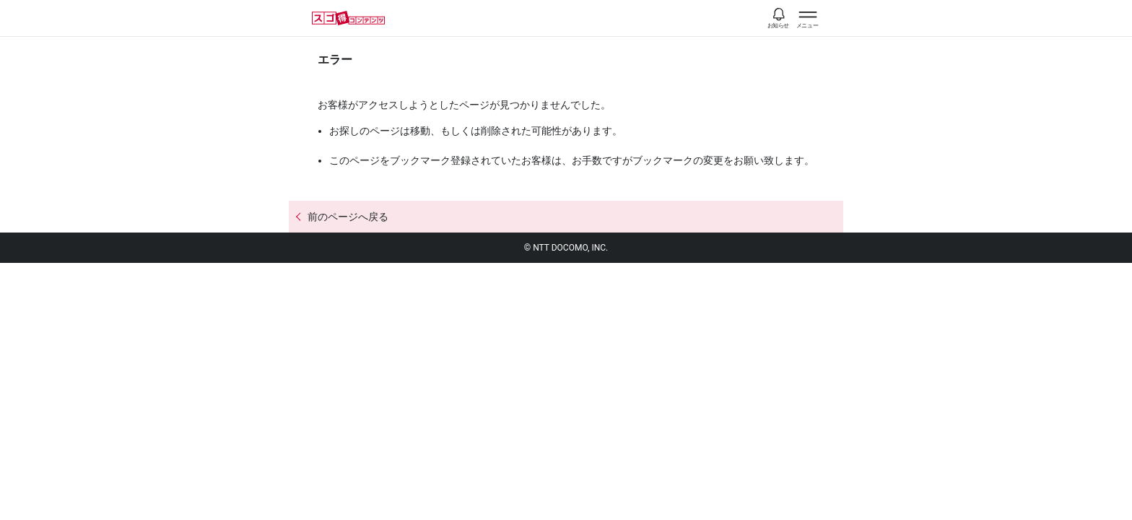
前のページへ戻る (348, 216)
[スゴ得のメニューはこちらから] (808, 20)
